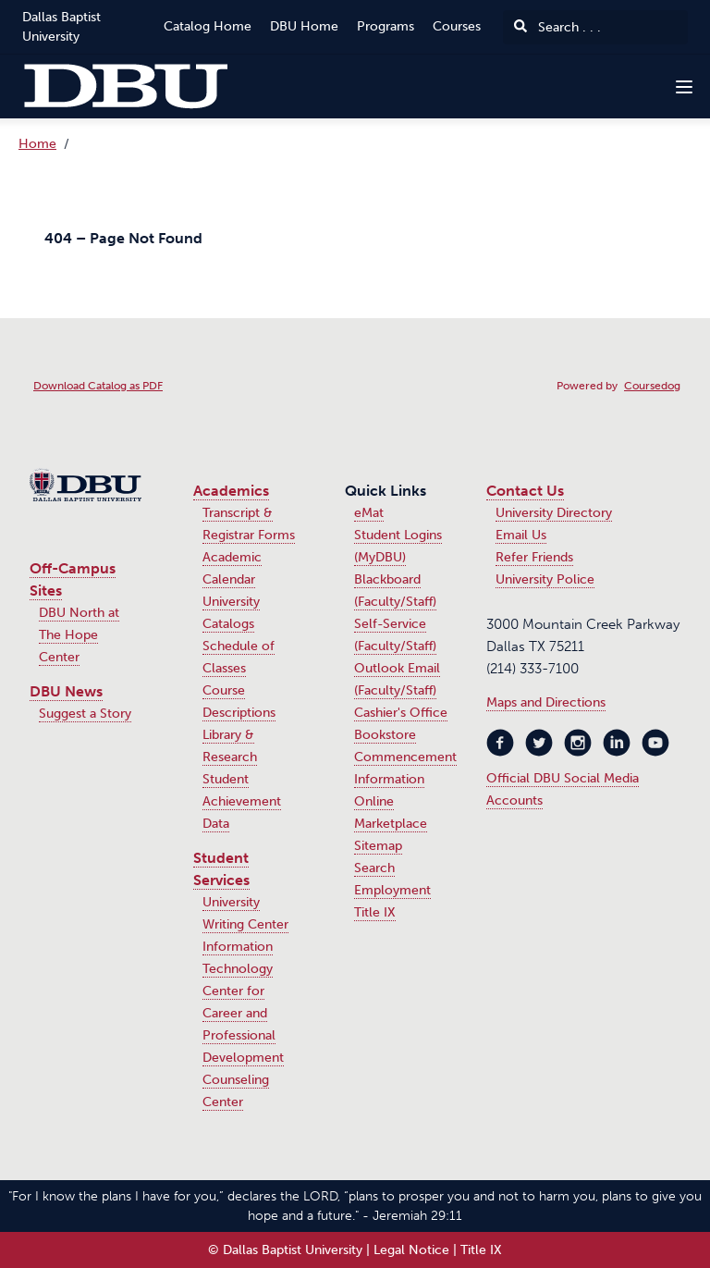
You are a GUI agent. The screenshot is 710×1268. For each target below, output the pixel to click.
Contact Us (525, 490)
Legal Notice (411, 1250)
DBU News (66, 691)
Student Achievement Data (241, 801)
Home (37, 144)
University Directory (554, 513)
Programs (385, 26)
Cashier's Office (400, 712)
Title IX (375, 912)
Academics (231, 490)
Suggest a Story (85, 713)
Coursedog (652, 385)
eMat (369, 513)
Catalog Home (207, 26)
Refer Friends (534, 557)
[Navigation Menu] (684, 86)
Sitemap (378, 846)
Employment (392, 890)
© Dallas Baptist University (285, 1250)
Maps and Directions (546, 702)
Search (374, 868)
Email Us (521, 535)
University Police (545, 579)
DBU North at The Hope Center (79, 635)
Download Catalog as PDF (98, 385)
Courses (457, 26)
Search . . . (557, 27)
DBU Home (304, 26)
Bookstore (385, 735)
